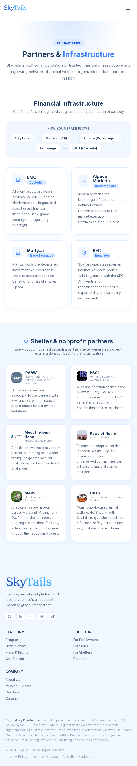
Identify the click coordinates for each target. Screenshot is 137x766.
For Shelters (82, 652)
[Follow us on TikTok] (53, 616)
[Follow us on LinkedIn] (20, 616)
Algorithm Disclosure (78, 756)
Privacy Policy (16, 756)
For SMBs (80, 646)
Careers (12, 699)
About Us (13, 680)
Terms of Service (45, 756)
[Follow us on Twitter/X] (10, 616)
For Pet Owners (85, 640)
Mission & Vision (18, 686)
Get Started (15, 659)
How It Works (16, 646)
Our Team (13, 692)
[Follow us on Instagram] (31, 616)
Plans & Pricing (17, 652)
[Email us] (42, 616)
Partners (80, 659)
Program (12, 640)
